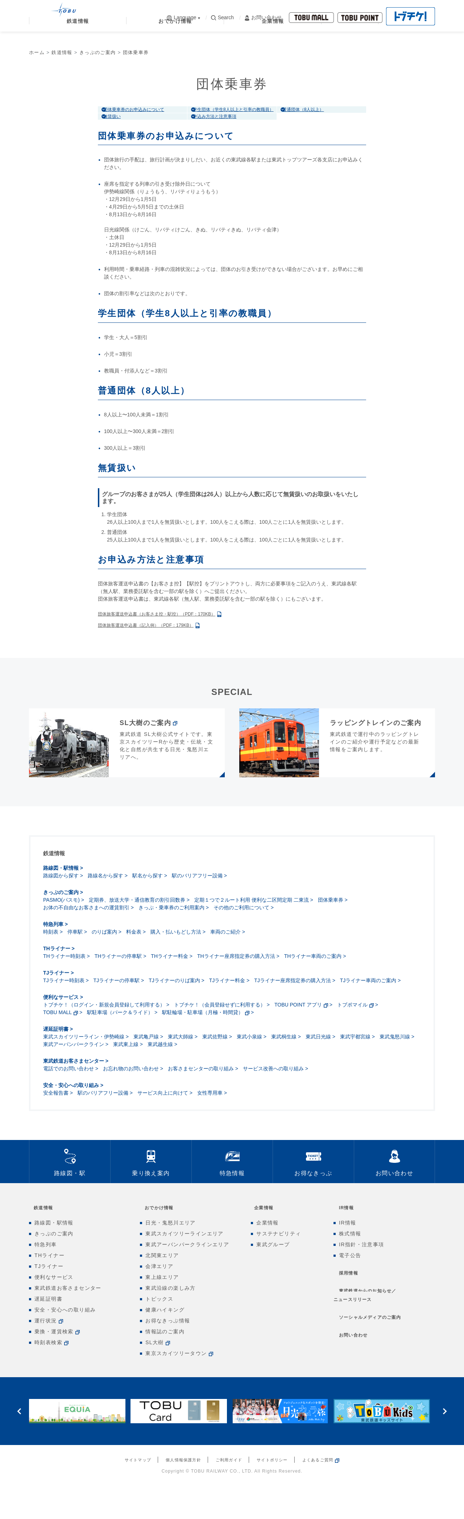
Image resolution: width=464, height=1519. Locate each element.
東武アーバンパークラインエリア (187, 1276)
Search (222, 17)
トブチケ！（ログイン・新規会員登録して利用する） (104, 1036)
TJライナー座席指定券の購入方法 (292, 1012)
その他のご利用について (241, 939)
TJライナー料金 (227, 1012)
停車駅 (75, 963)
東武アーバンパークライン (73, 1076)
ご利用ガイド (228, 1491)
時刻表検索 (48, 1374)
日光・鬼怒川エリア (170, 1254)
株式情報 (350, 1265)
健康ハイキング (165, 1341)
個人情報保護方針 (182, 1491)
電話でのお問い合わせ (68, 1100)
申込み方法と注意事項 (223, 142)
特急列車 (53, 956)
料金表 (133, 963)
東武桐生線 (284, 1068)
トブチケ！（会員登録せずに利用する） (219, 1036)
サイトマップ (136, 1491)
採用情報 (346, 1304)
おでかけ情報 (159, 1239)
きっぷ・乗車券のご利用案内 (171, 939)
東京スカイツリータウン (176, 1385)
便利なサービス (61, 1029)
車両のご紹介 (225, 963)
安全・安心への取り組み (71, 1117)
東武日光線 (318, 1068)
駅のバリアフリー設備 (197, 907)
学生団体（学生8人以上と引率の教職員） (232, 119)
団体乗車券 (330, 931)
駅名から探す (147, 907)
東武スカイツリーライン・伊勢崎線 (83, 1068)
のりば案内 (104, 963)
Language (181, 17)
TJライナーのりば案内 (174, 1012)
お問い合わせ (263, 17)
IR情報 (343, 1239)
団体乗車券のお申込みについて (144, 119)
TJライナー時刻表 (63, 1012)
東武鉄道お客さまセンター (73, 1092)
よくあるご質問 (319, 1491)
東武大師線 (180, 1068)
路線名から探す (105, 907)
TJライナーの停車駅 (117, 1012)
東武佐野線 (215, 1068)
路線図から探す (61, 907)
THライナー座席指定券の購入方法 (236, 988)
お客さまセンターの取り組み (201, 1100)
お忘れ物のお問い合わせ (131, 1100)
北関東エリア (162, 1287)
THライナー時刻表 (64, 988)
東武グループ (273, 1276)
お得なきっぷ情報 (167, 1352)
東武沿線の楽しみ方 (170, 1319)
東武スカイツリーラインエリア (184, 1265)
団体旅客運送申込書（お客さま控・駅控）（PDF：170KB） (166, 645)
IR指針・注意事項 (361, 1276)
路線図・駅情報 (61, 899)
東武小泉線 (249, 1068)
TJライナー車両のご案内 (368, 1012)
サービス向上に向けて (162, 1124)
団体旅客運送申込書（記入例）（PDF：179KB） (154, 656)
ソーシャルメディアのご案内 (374, 1348)
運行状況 (45, 1352)
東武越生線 (160, 1076)
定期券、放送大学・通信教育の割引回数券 (137, 931)
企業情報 (263, 1239)
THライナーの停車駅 (118, 988)
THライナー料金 (169, 988)
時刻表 (50, 963)
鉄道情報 (61, 52)
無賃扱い (119, 142)
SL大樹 (154, 1374)
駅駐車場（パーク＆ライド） (120, 1044)
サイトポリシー (272, 1491)
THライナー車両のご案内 (313, 988)
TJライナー (56, 1004)
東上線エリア (162, 1309)
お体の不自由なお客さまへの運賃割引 (86, 939)
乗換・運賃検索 (54, 1363)
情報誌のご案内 (165, 1363)
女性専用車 (210, 1124)
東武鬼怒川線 (395, 1068)
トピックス (159, 1330)
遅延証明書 (56, 1060)
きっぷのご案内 (97, 52)
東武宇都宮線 (355, 1068)
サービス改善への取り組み (273, 1100)
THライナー (56, 980)
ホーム (37, 52)
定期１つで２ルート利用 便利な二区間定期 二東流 (251, 931)
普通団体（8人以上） (312, 119)
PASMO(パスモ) (61, 931)
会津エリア (159, 1298)
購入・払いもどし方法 (175, 963)
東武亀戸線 (146, 1068)
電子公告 (350, 1287)
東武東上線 (125, 1076)
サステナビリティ (278, 1265)
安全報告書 (56, 1124)
